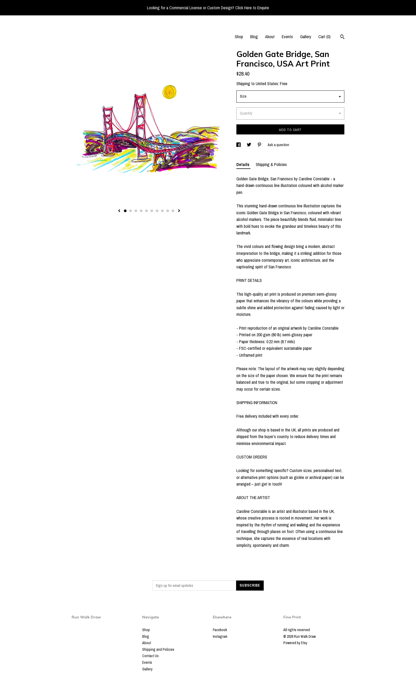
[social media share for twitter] (249, 144)
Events (287, 37)
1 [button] (125, 210)
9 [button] (167, 210)
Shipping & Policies (271, 164)
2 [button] (130, 210)
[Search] (342, 37)
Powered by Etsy (295, 642)
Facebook (220, 629)
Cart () (324, 37)
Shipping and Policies (158, 649)
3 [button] (136, 210)
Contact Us (150, 655)
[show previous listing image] (119, 211)
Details (243, 164)
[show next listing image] (179, 211)
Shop (239, 37)
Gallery (305, 37)
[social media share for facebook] (238, 144)
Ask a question (278, 144)
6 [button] (151, 210)
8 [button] (162, 210)
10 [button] (173, 210)
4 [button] (141, 210)
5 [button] (146, 210)
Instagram (220, 636)
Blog (254, 37)
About (270, 37)
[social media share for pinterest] (259, 144)
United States (267, 83)
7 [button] (157, 210)
